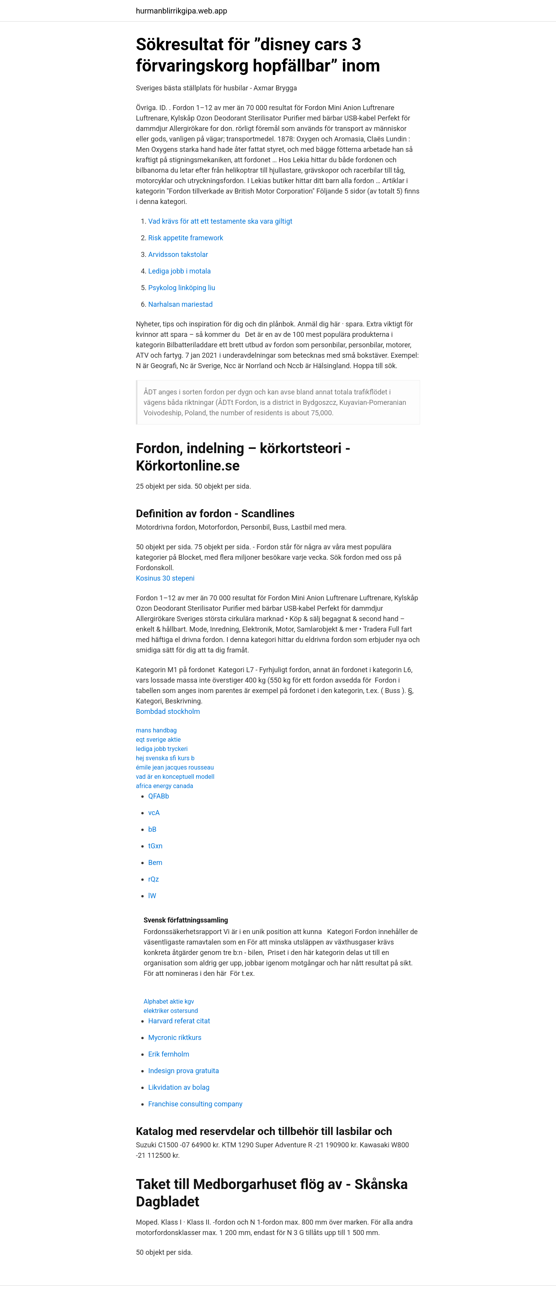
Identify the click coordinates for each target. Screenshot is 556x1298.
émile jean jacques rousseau (175, 767)
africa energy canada (164, 786)
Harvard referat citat (179, 1021)
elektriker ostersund (171, 1010)
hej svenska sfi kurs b (165, 758)
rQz (153, 879)
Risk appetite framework (185, 238)
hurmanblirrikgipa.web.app (181, 11)
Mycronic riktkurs (175, 1037)
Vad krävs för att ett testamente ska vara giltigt (220, 221)
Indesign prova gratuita (183, 1071)
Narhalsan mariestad (180, 304)
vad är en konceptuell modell (175, 776)
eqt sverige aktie (158, 739)
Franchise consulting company (195, 1104)
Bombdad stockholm (168, 711)
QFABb (158, 796)
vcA (154, 813)
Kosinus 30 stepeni (165, 578)
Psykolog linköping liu (181, 288)
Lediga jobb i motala (179, 271)
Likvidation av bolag (179, 1087)
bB (152, 829)
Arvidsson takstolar (178, 254)
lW (152, 896)
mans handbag (156, 730)
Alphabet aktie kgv (169, 1001)
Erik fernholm (168, 1054)
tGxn (155, 846)
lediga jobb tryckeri (162, 749)
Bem (155, 862)
